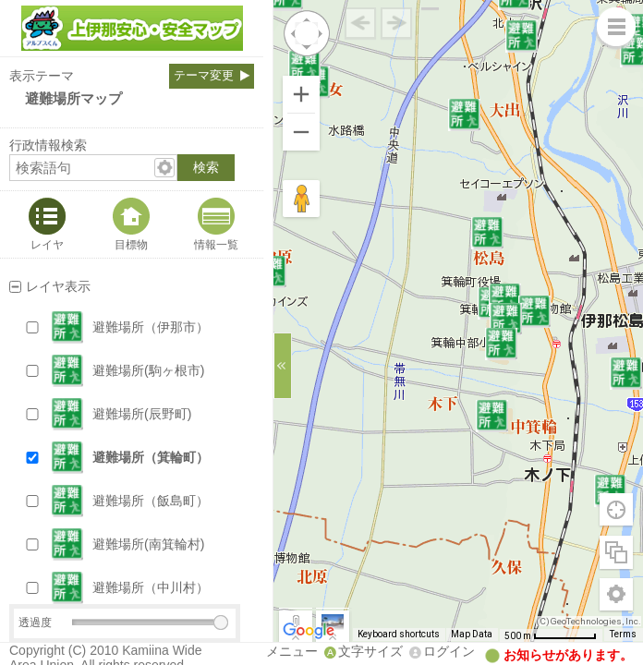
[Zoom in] (301, 94)
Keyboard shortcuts (399, 634)
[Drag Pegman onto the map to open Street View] (301, 198)
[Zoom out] (301, 132)
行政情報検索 (48, 145)
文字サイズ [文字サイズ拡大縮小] (370, 651)
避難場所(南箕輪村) (148, 544)
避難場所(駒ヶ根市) (148, 370)
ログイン (449, 651)
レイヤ (47, 244)
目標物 (131, 244)
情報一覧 (216, 244)
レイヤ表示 (58, 286)
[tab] (47, 224)
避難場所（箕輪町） (150, 457)
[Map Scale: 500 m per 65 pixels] (550, 635)
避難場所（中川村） (150, 587)
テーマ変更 (204, 75)
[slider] (220, 622)
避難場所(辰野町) (141, 413)
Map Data (471, 634)
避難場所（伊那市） (150, 327)
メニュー (292, 651)
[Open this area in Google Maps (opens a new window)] (308, 631)
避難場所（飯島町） (150, 500)
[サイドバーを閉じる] (282, 365)
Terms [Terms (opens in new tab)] (623, 634)
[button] (149, 327)
